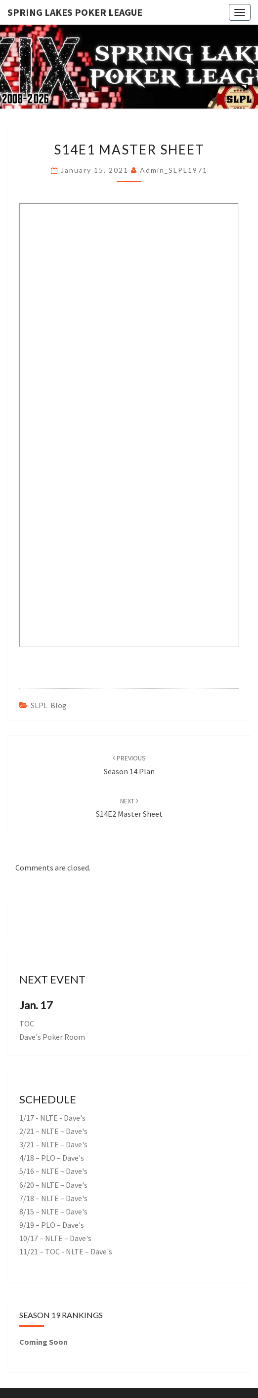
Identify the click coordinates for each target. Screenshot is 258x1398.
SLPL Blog (49, 705)
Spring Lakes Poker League (74, 12)
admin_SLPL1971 (174, 170)
